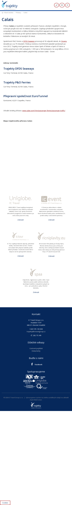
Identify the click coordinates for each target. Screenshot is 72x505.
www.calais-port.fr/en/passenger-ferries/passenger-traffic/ (43, 111)
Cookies (5, 503)
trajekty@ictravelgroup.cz (36, 331)
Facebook (36, 364)
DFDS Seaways (29, 41)
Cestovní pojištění (36, 348)
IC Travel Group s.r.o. (16, 397)
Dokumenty (36, 351)
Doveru (64, 41)
